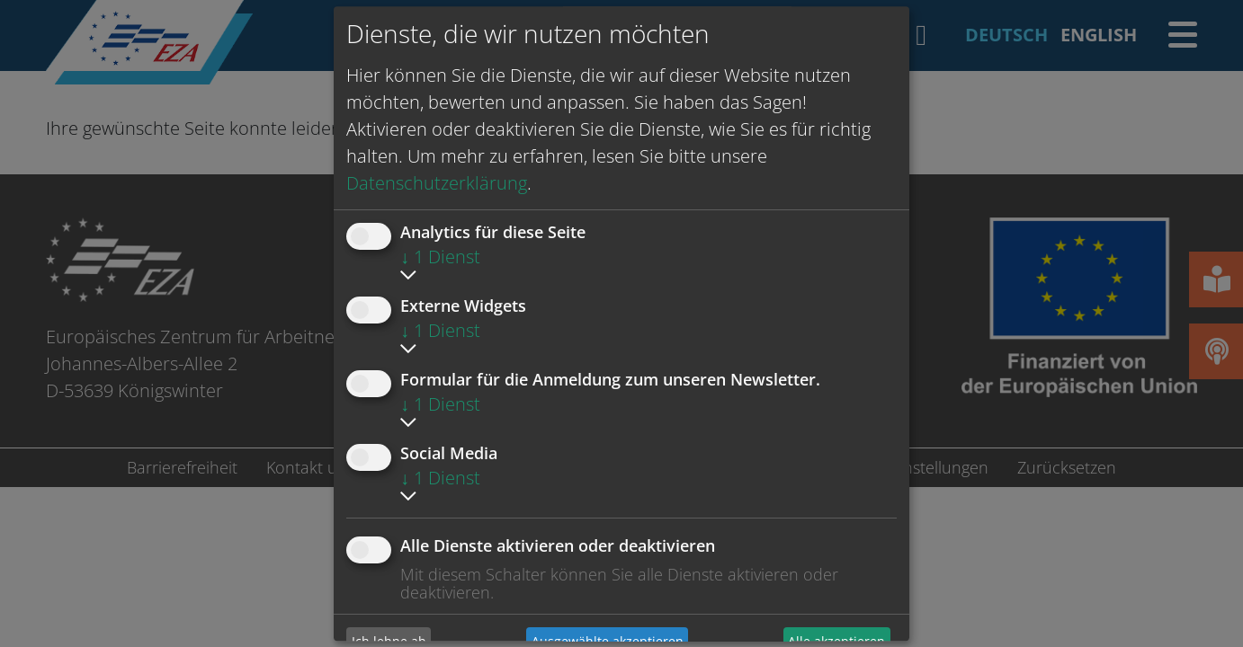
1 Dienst (440, 256)
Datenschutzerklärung (436, 183)
